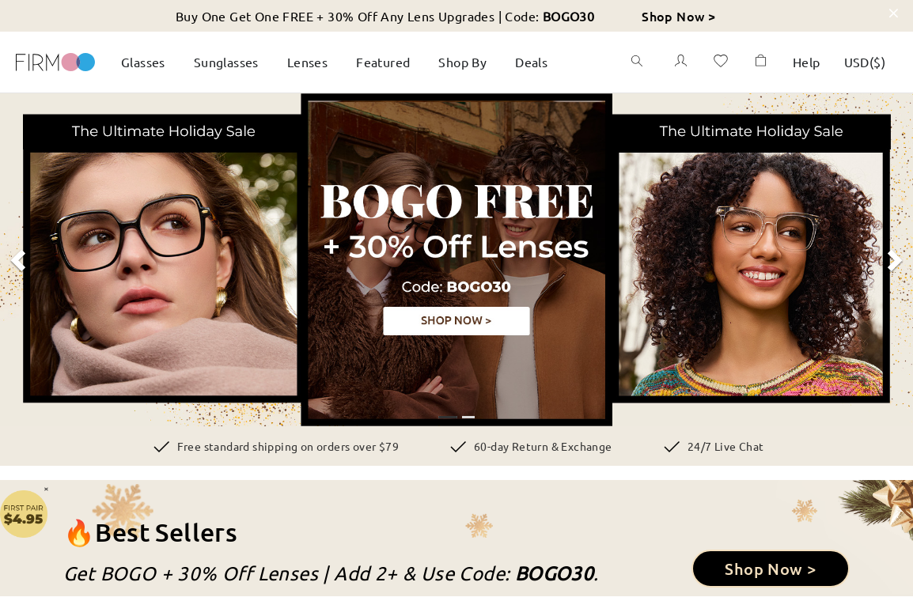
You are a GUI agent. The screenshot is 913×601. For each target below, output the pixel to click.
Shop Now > (678, 16)
